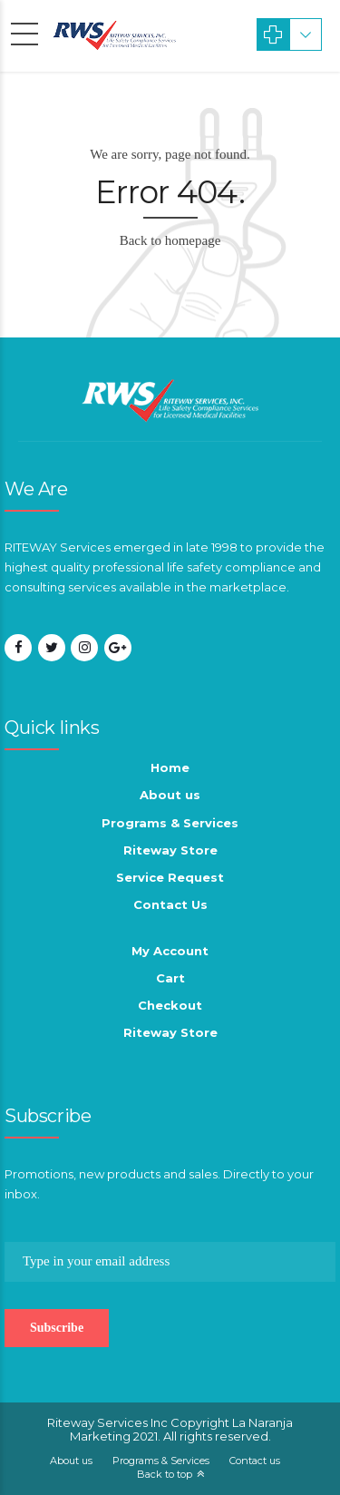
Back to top (164, 1474)
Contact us (254, 1460)
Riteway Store (170, 850)
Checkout (170, 1005)
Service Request (170, 877)
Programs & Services (170, 823)
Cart (170, 978)
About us (170, 794)
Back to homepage (170, 240)
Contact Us (170, 904)
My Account (170, 950)
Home (170, 767)
